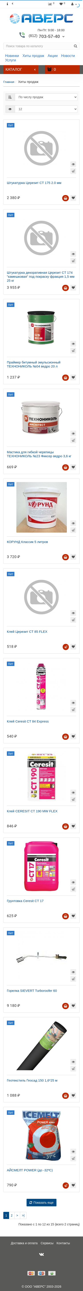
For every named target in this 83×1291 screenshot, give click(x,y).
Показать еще (41, 1202)
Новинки (12, 56)
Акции (53, 56)
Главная (8, 82)
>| (23, 1215)
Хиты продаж (33, 56)
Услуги (10, 60)
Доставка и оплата (24, 1243)
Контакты (63, 1243)
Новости (68, 56)
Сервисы (47, 1243)
